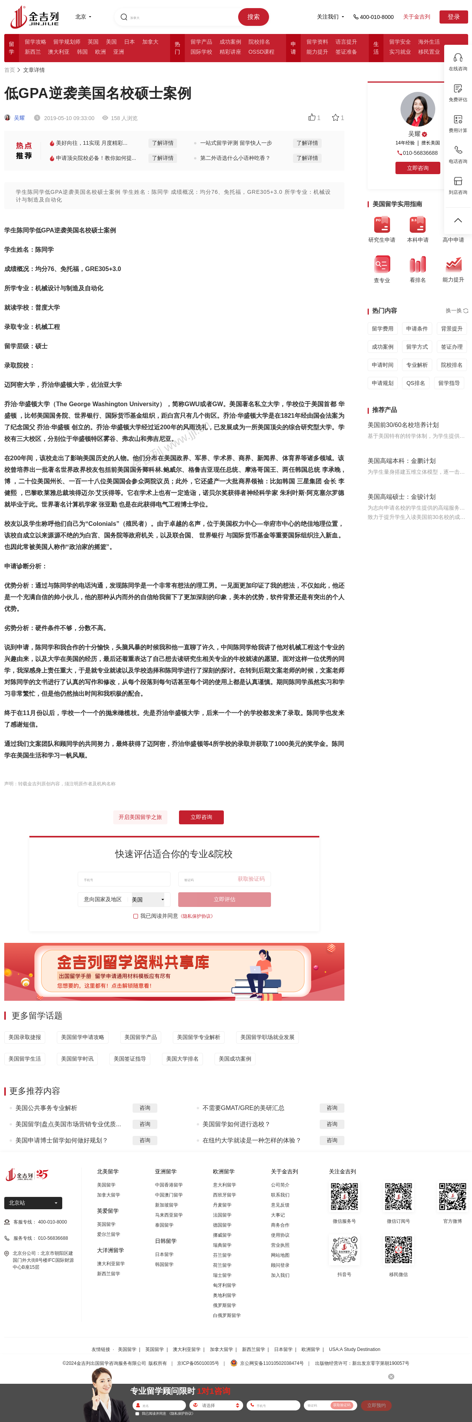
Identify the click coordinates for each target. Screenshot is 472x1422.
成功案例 (230, 42)
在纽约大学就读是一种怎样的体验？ (252, 1140)
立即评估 (224, 899)
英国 (93, 42)
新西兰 (33, 52)
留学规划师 (66, 42)
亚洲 (118, 52)
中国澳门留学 (169, 1195)
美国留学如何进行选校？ (237, 1124)
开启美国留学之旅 (140, 817)
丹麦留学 (222, 1205)
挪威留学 (222, 1235)
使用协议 (280, 1235)
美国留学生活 (25, 1059)
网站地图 (280, 1255)
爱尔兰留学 (108, 1234)
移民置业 (429, 52)
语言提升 (346, 42)
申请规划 (383, 383)
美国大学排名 (182, 1059)
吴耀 (14, 118)
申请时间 (383, 365)
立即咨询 (201, 817)
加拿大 (150, 42)
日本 (129, 42)
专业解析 (417, 365)
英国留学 (106, 1224)
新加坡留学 (166, 1205)
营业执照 (280, 1245)
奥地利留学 (224, 1295)
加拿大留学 (108, 1195)
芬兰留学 (222, 1255)
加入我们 (280, 1275)
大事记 (278, 1215)
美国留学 (106, 1185)
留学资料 (317, 42)
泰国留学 (164, 1225)
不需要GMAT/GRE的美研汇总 (244, 1108)
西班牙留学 (224, 1195)
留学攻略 (35, 42)
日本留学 (164, 1254)
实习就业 (400, 52)
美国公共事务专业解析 (46, 1108)
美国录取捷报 (25, 1037)
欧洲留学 (311, 1349)
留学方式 (417, 347)
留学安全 (400, 42)
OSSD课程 (262, 52)
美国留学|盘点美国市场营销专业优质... (68, 1124)
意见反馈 (280, 1205)
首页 (9, 70)
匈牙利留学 (224, 1285)
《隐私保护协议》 (196, 916)
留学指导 (449, 383)
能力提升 (317, 52)
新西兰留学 (108, 1273)
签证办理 (452, 347)
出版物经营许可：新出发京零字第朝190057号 (362, 1363)
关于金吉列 (416, 17)
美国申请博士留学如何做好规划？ (61, 1140)
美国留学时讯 (77, 1059)
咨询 (145, 1108)
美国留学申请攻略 (82, 1037)
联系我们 (280, 1195)
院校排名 (259, 42)
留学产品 (201, 42)
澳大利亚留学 (111, 1263)
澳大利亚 (59, 52)
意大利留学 (224, 1185)
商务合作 (280, 1225)
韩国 (82, 52)
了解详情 (163, 143)
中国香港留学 (169, 1185)
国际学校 (201, 52)
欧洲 (100, 52)
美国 (111, 42)
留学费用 (383, 328)
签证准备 (346, 52)
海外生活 (429, 42)
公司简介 (280, 1185)
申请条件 (417, 328)
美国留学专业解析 (198, 1037)
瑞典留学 (222, 1245)
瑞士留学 (222, 1275)
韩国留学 (164, 1264)
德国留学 (222, 1225)
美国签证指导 (130, 1059)
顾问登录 (280, 1265)
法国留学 (222, 1215)
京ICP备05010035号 (198, 1363)
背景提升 (452, 328)
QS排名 (415, 383)
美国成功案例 (235, 1059)
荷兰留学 (222, 1265)
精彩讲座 (230, 52)
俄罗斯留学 (224, 1305)
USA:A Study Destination (354, 1349)
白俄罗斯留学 (227, 1315)
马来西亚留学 (169, 1215)
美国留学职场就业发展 (267, 1037)
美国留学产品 (140, 1037)
